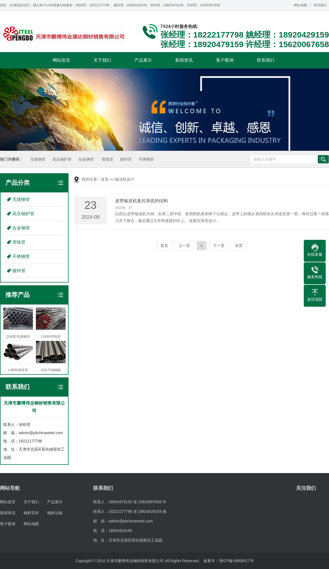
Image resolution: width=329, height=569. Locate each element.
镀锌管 (126, 159)
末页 (239, 245)
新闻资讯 (184, 60)
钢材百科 (31, 513)
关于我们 (102, 60)
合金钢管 (86, 159)
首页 (105, 179)
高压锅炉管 (62, 159)
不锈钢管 (146, 159)
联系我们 (320, 5)
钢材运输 (55, 513)
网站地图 (300, 5)
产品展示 (143, 60)
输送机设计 (124, 179)
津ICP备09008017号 (236, 561)
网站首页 (61, 60)
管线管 (107, 159)
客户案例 (225, 60)
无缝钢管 (38, 159)
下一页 (219, 245)
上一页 (184, 245)
